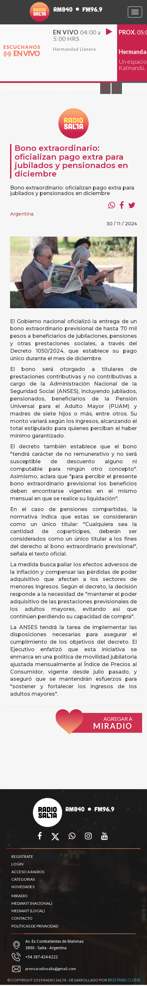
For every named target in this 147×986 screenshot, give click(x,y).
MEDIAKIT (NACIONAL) (31, 903)
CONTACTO (22, 918)
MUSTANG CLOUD (124, 981)
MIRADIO (19, 895)
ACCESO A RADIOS (27, 871)
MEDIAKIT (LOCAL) (28, 910)
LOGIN (17, 863)
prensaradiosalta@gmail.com (50, 968)
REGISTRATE (22, 856)
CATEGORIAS (23, 879)
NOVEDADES (22, 886)
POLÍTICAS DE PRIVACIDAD (34, 926)
